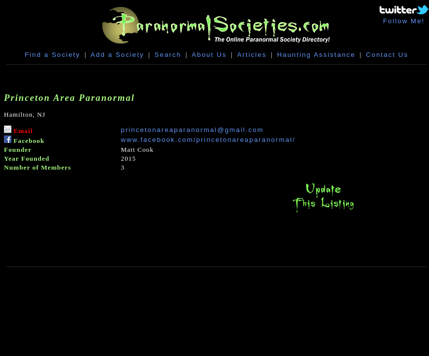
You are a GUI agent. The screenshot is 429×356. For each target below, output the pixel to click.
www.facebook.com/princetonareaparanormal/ (208, 139)
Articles (252, 54)
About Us (209, 54)
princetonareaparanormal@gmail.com (192, 130)
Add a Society (117, 54)
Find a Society (52, 54)
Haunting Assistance (316, 54)
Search (168, 54)
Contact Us (387, 54)
